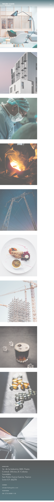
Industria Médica (8, 96)
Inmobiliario (6, 50)
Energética (5, 187)
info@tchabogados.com (10, 489)
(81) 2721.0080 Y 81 (9, 495)
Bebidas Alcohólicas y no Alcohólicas (17, 324)
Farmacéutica (6, 370)
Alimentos (5, 233)
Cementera (5, 278)
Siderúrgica (5, 141)
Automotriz (5, 415)
